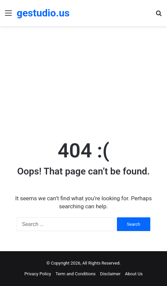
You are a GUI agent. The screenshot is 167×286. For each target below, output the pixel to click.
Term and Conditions (75, 273)
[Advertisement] (83, 80)
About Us (134, 273)
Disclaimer (110, 273)
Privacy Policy (37, 273)
